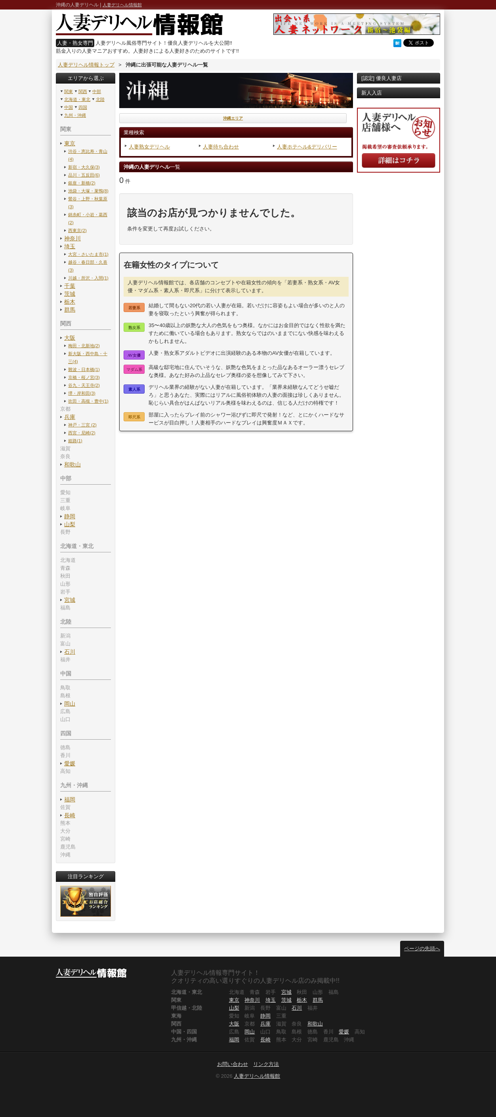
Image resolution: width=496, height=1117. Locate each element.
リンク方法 (266, 1064)
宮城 (69, 600)
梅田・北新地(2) (84, 345)
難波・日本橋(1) (84, 369)
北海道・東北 (77, 99)
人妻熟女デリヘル (149, 147)
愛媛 (69, 763)
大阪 (69, 338)
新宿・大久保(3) (84, 167)
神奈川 (72, 238)
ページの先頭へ (422, 948)
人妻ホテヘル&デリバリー (307, 147)
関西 (82, 91)
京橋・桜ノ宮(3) (84, 377)
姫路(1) (75, 440)
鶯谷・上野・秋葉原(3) (87, 202)
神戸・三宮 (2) (82, 424)
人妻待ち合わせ (221, 147)
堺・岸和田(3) (81, 393)
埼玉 (69, 246)
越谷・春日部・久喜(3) (87, 266)
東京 (69, 143)
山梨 (69, 524)
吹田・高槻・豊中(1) (88, 401)
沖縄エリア (233, 118)
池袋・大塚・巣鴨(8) (88, 190)
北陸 (100, 99)
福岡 (69, 799)
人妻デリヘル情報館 (122, 4)
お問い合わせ (232, 1064)
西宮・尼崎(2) (81, 432)
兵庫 (69, 417)
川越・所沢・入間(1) (88, 278)
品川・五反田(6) (84, 175)
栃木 (69, 302)
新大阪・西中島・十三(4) (87, 357)
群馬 (69, 309)
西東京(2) (77, 230)
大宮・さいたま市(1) (88, 254)
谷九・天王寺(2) (84, 385)
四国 (82, 107)
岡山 (69, 703)
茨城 (69, 294)
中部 (96, 91)
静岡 (69, 516)
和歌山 (72, 464)
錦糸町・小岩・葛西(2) (87, 218)
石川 (69, 652)
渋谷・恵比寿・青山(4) (87, 155)
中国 (68, 107)
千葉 (69, 286)
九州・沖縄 (75, 115)
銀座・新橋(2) (81, 183)
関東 (68, 91)
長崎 (69, 815)
